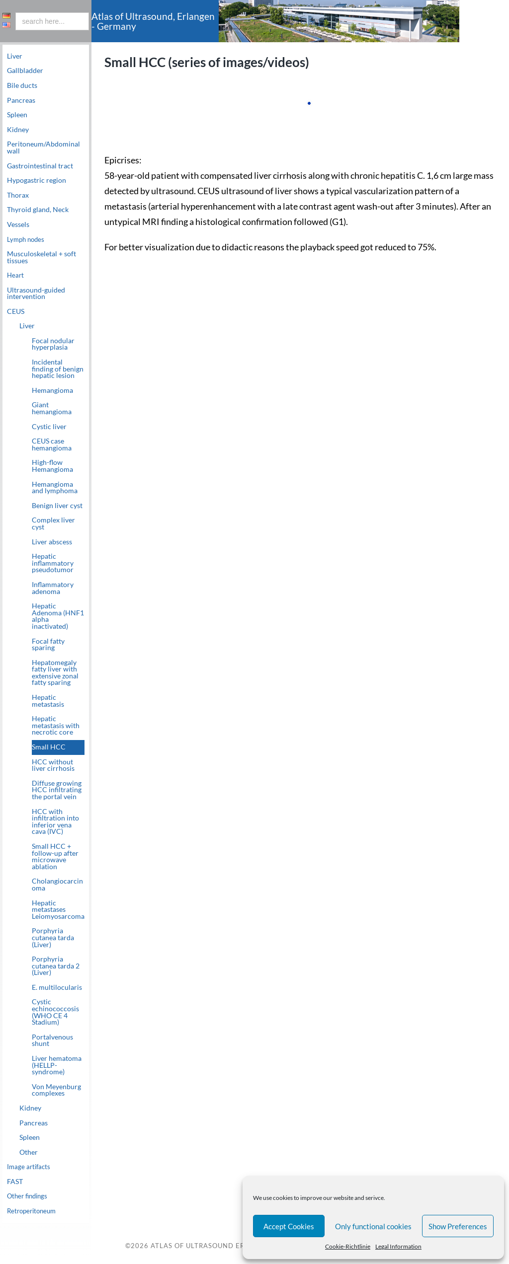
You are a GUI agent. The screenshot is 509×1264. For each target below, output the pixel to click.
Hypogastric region (36, 180)
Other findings (29, 1196)
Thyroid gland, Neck (38, 210)
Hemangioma (52, 390)
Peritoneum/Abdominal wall (43, 147)
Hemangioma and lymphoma (55, 487)
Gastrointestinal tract (40, 166)
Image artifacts (30, 1167)
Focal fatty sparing (48, 644)
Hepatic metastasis (48, 700)
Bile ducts (22, 85)
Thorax (18, 195)
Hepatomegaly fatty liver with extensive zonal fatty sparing (55, 673)
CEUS (15, 311)
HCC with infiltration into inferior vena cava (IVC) (55, 822)
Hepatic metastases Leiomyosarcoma (58, 909)
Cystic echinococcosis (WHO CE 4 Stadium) (55, 1012)
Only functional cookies (373, 1226)
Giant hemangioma (52, 408)
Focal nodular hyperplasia (53, 344)
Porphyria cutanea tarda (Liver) (53, 938)
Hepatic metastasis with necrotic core (56, 726)
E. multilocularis (57, 987)
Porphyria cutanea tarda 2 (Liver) (56, 966)
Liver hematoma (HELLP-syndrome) (57, 1065)
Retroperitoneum (34, 1211)
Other (28, 1152)
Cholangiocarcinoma (57, 885)
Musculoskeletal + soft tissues (41, 257)
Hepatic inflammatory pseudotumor (53, 563)
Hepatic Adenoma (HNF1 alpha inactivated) (58, 616)
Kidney (18, 130)
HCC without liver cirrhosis (53, 765)
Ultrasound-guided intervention (36, 293)
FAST (15, 1182)
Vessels (18, 224)
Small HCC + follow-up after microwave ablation (55, 856)
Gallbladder (25, 70)
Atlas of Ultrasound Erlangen (211, 1246)
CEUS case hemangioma (52, 445)
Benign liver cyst (57, 506)
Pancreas (21, 100)
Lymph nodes (27, 239)
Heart (16, 275)
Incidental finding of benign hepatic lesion (58, 368)
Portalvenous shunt (52, 1040)
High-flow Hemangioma (52, 466)
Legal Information (398, 1246)
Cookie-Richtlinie (347, 1246)
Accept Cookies (288, 1226)
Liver (14, 56)
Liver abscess (52, 542)
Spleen (17, 115)
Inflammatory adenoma (53, 588)
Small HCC (49, 747)
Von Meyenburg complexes (56, 1090)
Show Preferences (457, 1226)
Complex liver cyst (53, 524)
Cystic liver (49, 427)
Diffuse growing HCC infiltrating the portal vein (57, 790)
